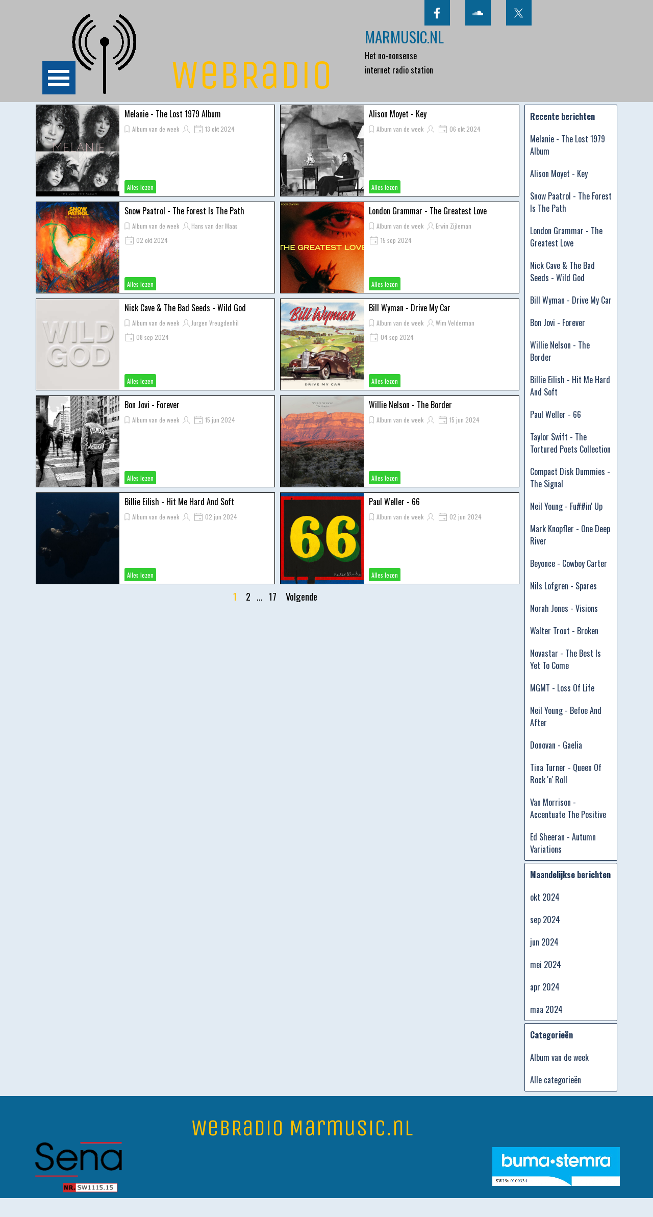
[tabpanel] (415, 51)
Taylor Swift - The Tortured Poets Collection (570, 443)
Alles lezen (140, 187)
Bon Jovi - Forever (152, 405)
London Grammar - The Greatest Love (428, 211)
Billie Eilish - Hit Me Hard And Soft (179, 501)
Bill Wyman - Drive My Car (409, 308)
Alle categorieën (555, 1080)
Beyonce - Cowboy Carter (568, 563)
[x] (519, 13)
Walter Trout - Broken (564, 631)
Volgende (301, 596)
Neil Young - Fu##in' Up (566, 506)
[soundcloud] (478, 13)
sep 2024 (545, 919)
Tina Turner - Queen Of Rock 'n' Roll (565, 773)
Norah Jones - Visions (564, 608)
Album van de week (155, 129)
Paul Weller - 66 (394, 501)
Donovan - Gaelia (556, 745)
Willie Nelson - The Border (410, 405)
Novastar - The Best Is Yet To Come (565, 659)
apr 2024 (545, 987)
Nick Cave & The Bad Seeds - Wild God (185, 308)
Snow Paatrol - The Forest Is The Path (184, 211)
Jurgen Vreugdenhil (215, 322)
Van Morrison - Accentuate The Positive (568, 808)
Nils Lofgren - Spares (563, 586)
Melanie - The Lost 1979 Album (172, 114)
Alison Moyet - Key (397, 114)
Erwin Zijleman (453, 225)
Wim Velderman (455, 322)
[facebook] (437, 13)
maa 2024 (546, 1009)
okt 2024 (545, 897)
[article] (155, 150)
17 (275, 596)
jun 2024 (544, 942)
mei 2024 (545, 964)
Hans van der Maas (214, 225)
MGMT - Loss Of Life (562, 688)
